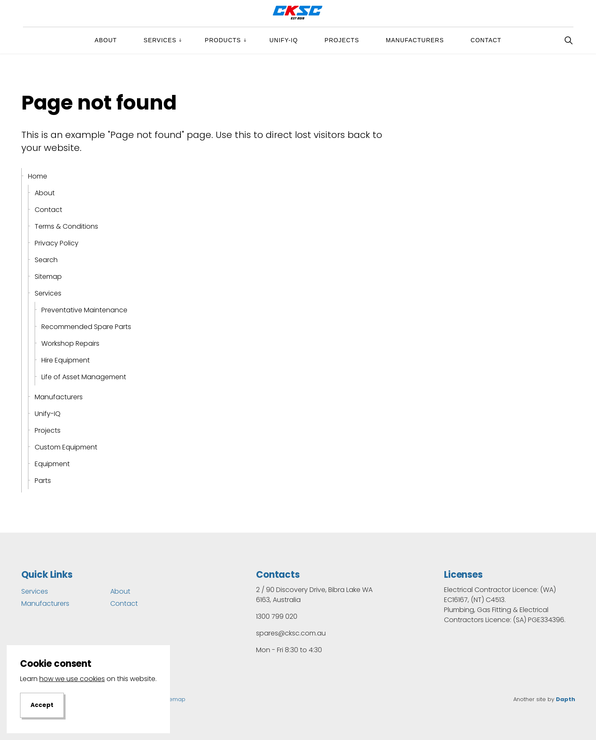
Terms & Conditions (66, 226)
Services (160, 40)
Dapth (565, 699)
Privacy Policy (57, 243)
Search (46, 260)
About (106, 40)
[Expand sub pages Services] (187, 40)
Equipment (52, 464)
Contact (486, 40)
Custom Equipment (66, 447)
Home (37, 176)
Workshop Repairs (70, 343)
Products (223, 40)
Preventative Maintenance (84, 310)
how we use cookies (72, 699)
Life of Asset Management (83, 377)
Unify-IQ (283, 40)
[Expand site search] (568, 40)
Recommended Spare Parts (86, 327)
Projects (342, 40)
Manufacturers (415, 40)
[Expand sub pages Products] (252, 40)
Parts (43, 480)
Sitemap (48, 276)
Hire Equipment (65, 360)
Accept (41, 726)
